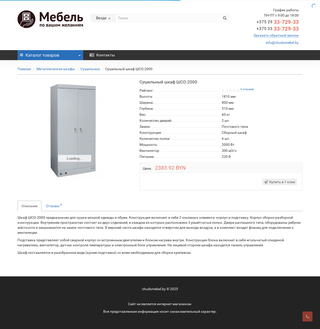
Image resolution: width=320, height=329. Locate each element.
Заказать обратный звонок (276, 35)
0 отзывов (247, 89)
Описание (30, 206)
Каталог (50, 54)
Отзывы (54, 205)
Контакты (102, 55)
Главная (24, 69)
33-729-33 (277, 22)
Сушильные (90, 69)
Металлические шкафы (55, 69)
